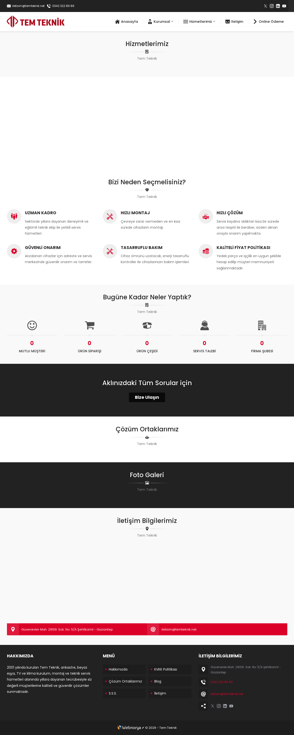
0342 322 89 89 (63, 6)
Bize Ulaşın (147, 397)
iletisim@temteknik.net (28, 6)
